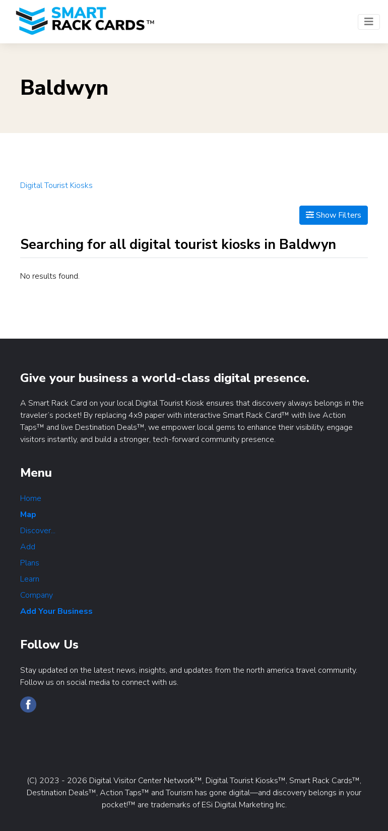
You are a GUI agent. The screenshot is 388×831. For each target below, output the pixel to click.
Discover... (37, 530)
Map (28, 514)
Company (36, 595)
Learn (29, 579)
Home (30, 498)
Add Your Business (56, 611)
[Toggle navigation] (369, 22)
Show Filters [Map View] (333, 215)
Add (27, 546)
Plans (29, 562)
